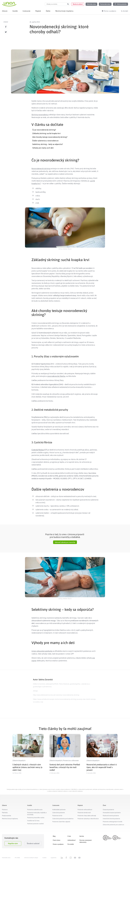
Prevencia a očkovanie (71, 760)
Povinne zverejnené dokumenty (86, 841)
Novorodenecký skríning (41, 168)
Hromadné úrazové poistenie (112, 812)
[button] (77, 4)
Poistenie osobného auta (34, 809)
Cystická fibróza (38, 450)
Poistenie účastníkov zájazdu (61, 821)
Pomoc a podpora (58, 844)
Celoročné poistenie (58, 812)
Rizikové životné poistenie (111, 815)
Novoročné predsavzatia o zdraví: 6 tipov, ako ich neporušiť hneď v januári (101, 767)
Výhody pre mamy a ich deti (43, 148)
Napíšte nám (13, 843)
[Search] (68, 4)
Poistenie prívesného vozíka (35, 817)
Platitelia (5, 812)
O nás (69, 836)
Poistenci (5, 809)
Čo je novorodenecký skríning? (44, 130)
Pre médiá (71, 844)
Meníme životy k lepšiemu (10, 818)
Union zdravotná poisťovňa (42, 651)
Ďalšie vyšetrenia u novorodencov (45, 141)
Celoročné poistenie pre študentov (62, 818)
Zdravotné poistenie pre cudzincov (113, 824)
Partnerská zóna (6, 857)
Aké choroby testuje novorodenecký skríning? (49, 137)
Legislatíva (53, 857)
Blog (54, 836)
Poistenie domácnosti (84, 812)
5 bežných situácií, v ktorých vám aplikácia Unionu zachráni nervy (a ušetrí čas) (27, 767)
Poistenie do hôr (57, 815)
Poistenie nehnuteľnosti (85, 809)
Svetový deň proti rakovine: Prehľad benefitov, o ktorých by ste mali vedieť (65, 767)
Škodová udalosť (33, 843)
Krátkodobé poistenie (59, 809)
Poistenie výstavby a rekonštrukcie (88, 818)
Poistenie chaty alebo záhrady (87, 815)
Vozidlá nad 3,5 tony (33, 820)
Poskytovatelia (6, 815)
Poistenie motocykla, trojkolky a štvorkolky (37, 813)
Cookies (44, 857)
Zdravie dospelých (18, 760)
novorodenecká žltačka (56, 376)
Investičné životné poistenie (111, 818)
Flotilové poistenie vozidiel (35, 823)
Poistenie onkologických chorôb (112, 821)
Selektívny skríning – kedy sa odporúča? (47, 144)
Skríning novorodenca (40, 115)
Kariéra (82, 836)
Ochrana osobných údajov (31, 857)
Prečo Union (56, 840)
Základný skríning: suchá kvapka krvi (46, 133)
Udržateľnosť (72, 840)
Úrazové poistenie (108, 809)
